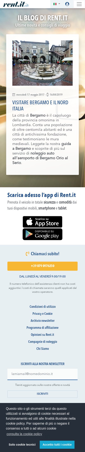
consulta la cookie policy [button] (24, 434)
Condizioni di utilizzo (43, 307)
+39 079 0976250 (42, 266)
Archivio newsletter (43, 321)
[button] (56, 4)
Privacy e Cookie (42, 314)
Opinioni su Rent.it (42, 335)
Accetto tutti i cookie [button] (57, 444)
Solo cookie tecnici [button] (22, 444)
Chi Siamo (42, 349)
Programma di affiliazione (42, 328)
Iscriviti (42, 394)
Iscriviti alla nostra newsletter (42, 364)
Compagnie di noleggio (42, 342)
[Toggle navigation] (79, 4)
